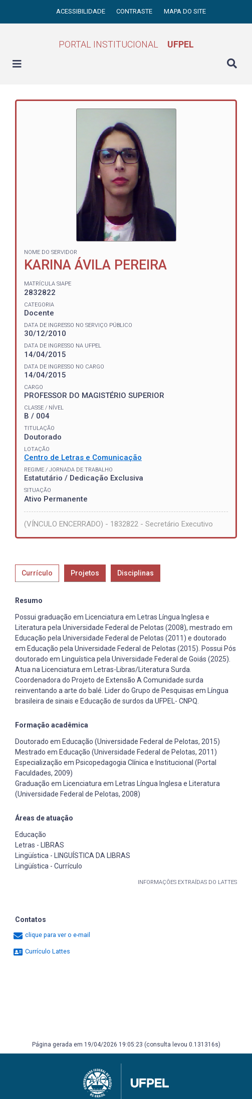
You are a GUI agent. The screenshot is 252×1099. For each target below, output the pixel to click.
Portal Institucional (126, 44)
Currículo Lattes (41, 951)
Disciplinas (135, 573)
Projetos (85, 573)
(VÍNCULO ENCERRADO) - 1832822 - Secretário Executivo (118, 524)
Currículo (37, 573)
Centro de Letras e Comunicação (83, 457)
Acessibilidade (81, 11)
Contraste (135, 11)
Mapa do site (185, 11)
